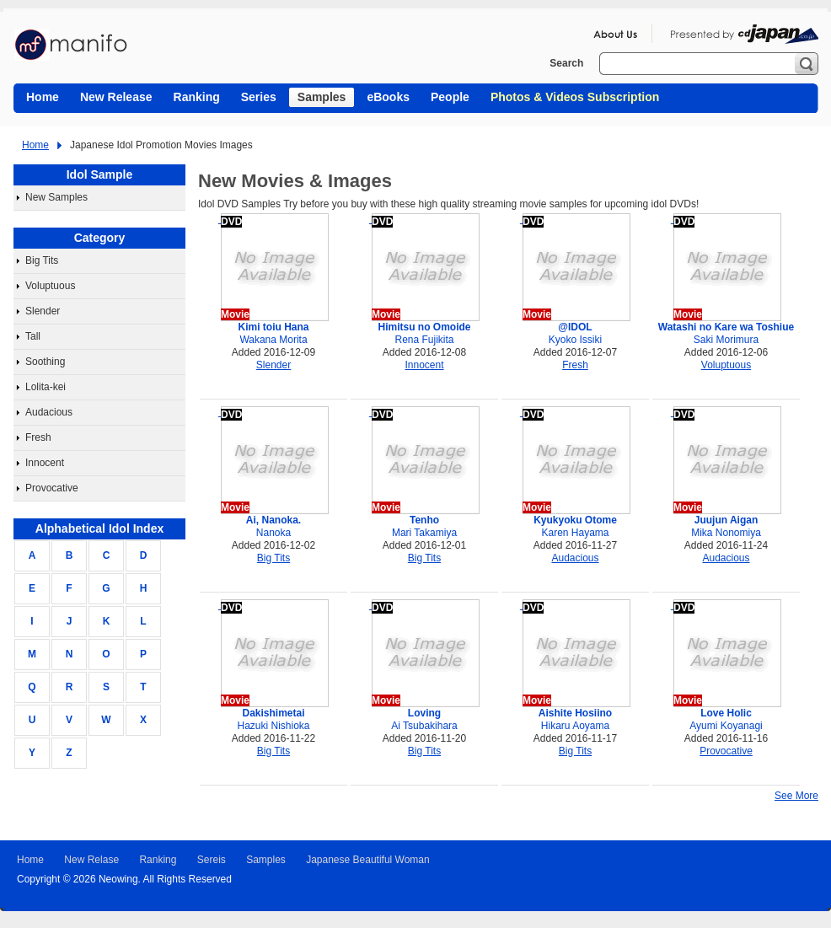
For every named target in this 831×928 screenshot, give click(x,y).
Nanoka (273, 533)
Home (35, 145)
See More (796, 796)
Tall (32, 336)
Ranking (157, 860)
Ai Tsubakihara (424, 726)
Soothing (45, 361)
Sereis (211, 860)
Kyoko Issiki (575, 340)
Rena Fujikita (423, 340)
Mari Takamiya (424, 533)
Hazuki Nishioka (273, 726)
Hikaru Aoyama (575, 726)
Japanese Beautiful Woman (368, 860)
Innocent (44, 463)
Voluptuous (50, 286)
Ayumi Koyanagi (726, 726)
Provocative (51, 488)
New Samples (56, 197)
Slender (42, 311)
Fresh (38, 437)
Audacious (48, 412)
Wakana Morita (273, 340)
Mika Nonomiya (726, 533)
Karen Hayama (575, 533)
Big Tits (41, 260)
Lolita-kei (45, 387)
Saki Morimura (726, 340)
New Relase (91, 860)
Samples (266, 860)
